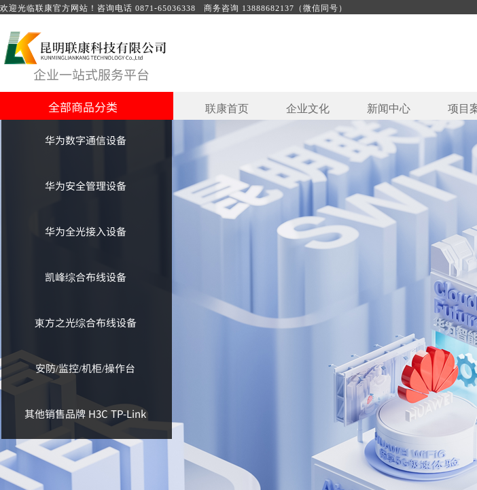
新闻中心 (388, 108)
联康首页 (227, 108)
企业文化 (308, 108)
